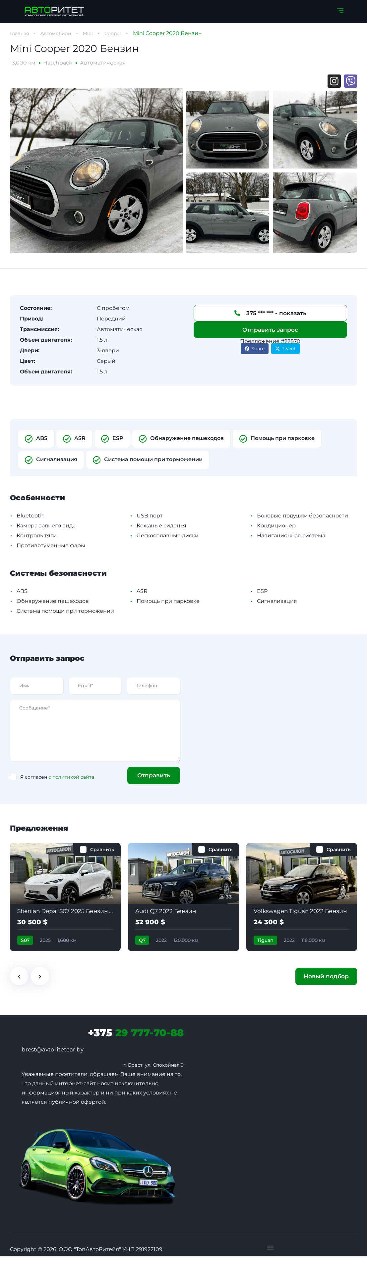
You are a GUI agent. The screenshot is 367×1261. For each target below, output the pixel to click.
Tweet (285, 353)
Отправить (150, 779)
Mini (95, 33)
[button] (270, 1252)
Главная (20, 33)
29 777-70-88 (136, 1037)
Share (255, 353)
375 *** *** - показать (270, 317)
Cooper (122, 33)
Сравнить (102, 854)
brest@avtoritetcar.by (53, 1054)
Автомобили (60, 33)
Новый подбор (326, 981)
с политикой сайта (71, 782)
